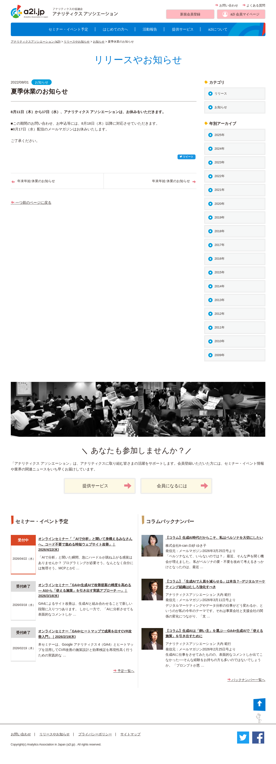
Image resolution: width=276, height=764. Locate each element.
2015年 (220, 272)
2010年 (220, 341)
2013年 (220, 300)
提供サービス (183, 29)
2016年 (220, 258)
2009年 (220, 355)
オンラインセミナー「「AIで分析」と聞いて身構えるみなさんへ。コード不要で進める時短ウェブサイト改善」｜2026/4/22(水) (85, 544)
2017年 (220, 245)
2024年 (220, 148)
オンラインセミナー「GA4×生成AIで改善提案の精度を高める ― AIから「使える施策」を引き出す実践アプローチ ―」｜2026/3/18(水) (84, 590)
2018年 (220, 231)
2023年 (220, 162)
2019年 (220, 217)
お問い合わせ (226, 5)
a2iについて (217, 29)
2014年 (220, 286)
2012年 (220, 313)
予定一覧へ (124, 671)
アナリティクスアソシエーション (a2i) (36, 41)
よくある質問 (254, 5)
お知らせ (98, 41)
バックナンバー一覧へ (246, 680)
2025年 (220, 135)
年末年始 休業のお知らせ (36, 181)
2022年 (220, 176)
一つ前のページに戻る (31, 202)
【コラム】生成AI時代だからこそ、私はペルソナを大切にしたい (214, 537)
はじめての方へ (115, 29)
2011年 (220, 327)
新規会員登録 (190, 14)
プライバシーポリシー (95, 734)
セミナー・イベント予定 (68, 29)
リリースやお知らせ (77, 41)
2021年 (220, 190)
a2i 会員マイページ (244, 14)
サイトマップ (130, 734)
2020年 (220, 203)
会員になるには (182, 486)
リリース (221, 93)
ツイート (186, 156)
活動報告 (150, 29)
